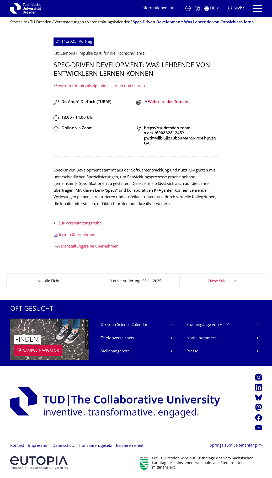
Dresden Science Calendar (124, 325)
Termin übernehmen (76, 235)
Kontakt (17, 446)
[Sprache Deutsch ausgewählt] (211, 8)
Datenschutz (63, 446)
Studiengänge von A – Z (207, 325)
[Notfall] (188, 8)
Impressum (38, 446)
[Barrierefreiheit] (197, 8)
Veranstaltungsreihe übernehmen (88, 247)
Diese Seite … (220, 281)
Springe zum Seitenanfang (233, 446)
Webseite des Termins (168, 102)
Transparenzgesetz (95, 446)
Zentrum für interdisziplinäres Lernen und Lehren (100, 86)
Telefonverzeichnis (117, 338)
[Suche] (235, 8)
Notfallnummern (201, 338)
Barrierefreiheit (129, 446)
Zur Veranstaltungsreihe (80, 223)
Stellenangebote (115, 351)
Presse (192, 351)
